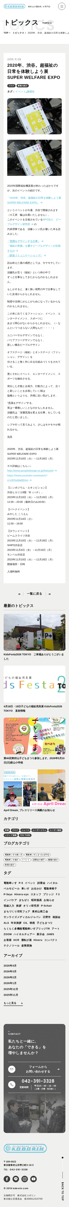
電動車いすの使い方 (13, 855)
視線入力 (9, 905)
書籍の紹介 (23, 86)
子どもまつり (45, 922)
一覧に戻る (34, 593)
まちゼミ (24, 900)
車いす (25, 888)
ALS (6, 922)
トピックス (18, 33)
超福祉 (31, 91)
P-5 (21, 883)
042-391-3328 (19, 1169)
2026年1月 (10, 983)
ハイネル (52, 883)
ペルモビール (12, 888)
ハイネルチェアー (24, 934)
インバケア (10, 900)
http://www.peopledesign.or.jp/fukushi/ (30, 470)
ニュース (25, 830)
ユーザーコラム (39, 830)
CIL (25, 922)
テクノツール (12, 945)
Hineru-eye (21, 894)
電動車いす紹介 (11, 860)
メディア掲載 (10, 835)
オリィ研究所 (31, 905)
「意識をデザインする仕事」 (23, 241)
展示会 (41, 934)
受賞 (7, 830)
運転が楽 (26, 940)
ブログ (11, 86)
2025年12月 (11, 989)
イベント (20, 91)
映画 (32, 922)
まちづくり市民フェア (17, 911)
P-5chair (46, 905)
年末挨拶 (16, 922)
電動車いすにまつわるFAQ (37, 855)
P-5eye (8, 894)
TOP (6, 33)
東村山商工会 (40, 911)
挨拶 (18, 905)
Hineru (38, 940)
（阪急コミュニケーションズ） (25, 255)
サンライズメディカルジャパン (22, 917)
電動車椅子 (50, 888)
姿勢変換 (26, 945)
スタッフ (36, 894)
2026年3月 (10, 971)
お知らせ (49, 900)
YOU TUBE (25, 835)
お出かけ (36, 888)
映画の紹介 (10, 865)
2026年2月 (10, 977)
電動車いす (10, 883)
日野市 (47, 917)
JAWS (50, 934)
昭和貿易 (36, 900)
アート (56, 928)
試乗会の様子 (39, 860)
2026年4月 (10, 965)
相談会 (56, 917)
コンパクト (51, 940)
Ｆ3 (57, 894)
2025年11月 (11, 994)
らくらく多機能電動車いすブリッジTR (27, 928)
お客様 (8, 940)
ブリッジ (48, 894)
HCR (16, 940)
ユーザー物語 (55, 830)
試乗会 (41, 883)
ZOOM (8, 934)
